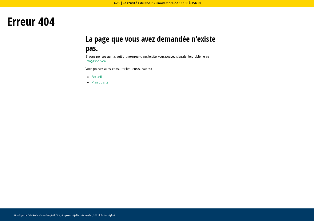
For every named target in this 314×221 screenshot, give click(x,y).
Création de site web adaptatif (41, 215)
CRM (58, 215)
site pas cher (86, 215)
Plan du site (100, 82)
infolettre (102, 215)
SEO (95, 215)
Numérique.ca (20, 215)
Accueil (97, 77)
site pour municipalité (70, 215)
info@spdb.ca (95, 61)
